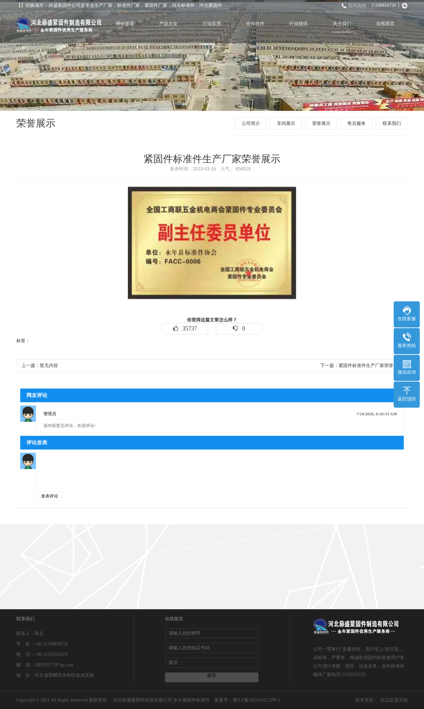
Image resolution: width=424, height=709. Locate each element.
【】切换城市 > (32, 5)
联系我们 (392, 123)
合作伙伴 (256, 23)
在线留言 (386, 23)
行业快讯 (300, 23)
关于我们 (343, 23)
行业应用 (213, 23)
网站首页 (126, 23)
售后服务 (357, 123)
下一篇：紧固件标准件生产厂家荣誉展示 (361, 367)
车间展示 (287, 123)
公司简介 (251, 123)
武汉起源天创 (394, 700)
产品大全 (169, 23)
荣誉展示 (322, 123)
